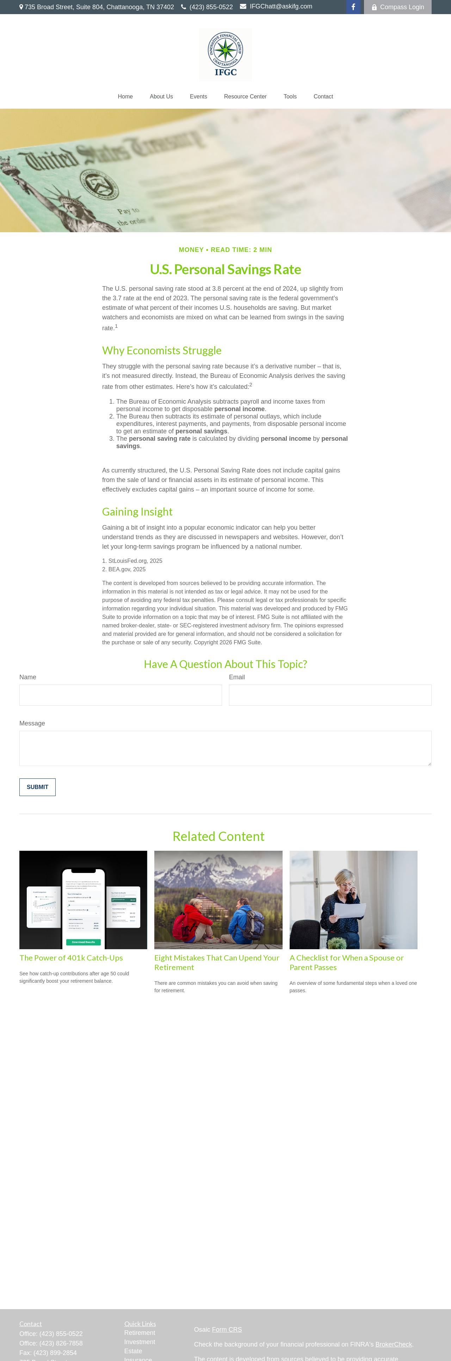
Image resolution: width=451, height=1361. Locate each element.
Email (237, 677)
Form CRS (227, 1329)
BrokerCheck (394, 1344)
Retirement (139, 1332)
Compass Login (397, 7)
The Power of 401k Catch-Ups (71, 957)
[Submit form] (37, 787)
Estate (133, 1351)
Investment (139, 1341)
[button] (126, 96)
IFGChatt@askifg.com (276, 6)
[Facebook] (353, 7)
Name (27, 677)
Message (32, 723)
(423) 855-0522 (207, 7)
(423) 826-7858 (61, 1343)
